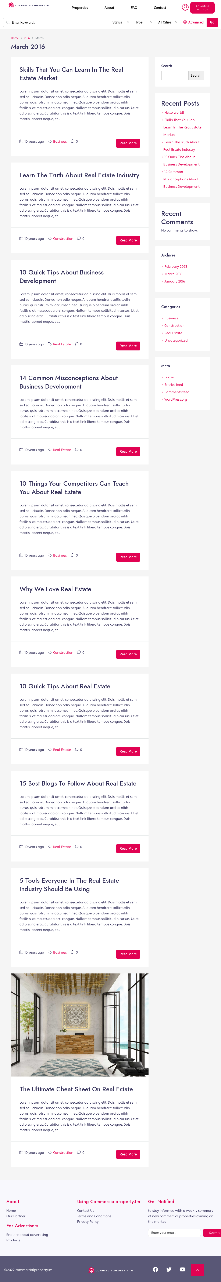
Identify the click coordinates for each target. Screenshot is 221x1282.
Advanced (193, 22)
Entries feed (173, 385)
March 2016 (173, 274)
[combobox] (120, 22)
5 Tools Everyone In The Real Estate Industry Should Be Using (69, 884)
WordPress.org (175, 399)
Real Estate (62, 344)
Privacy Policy (88, 1222)
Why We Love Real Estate (55, 589)
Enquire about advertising (27, 1235)
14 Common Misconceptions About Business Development (68, 382)
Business (60, 141)
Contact (160, 8)
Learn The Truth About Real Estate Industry (79, 175)
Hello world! (174, 112)
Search (166, 66)
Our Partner (15, 1216)
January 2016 (174, 281)
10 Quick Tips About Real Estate (64, 686)
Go (212, 22)
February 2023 (175, 267)
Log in (169, 377)
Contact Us (85, 1211)
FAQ (134, 8)
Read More (128, 143)
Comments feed (176, 392)
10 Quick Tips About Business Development (61, 276)
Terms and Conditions (94, 1216)
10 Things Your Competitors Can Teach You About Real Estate (74, 487)
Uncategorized (176, 340)
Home (11, 1211)
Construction (63, 239)
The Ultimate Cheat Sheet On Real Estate (76, 1089)
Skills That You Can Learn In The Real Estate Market (71, 74)
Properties (80, 8)
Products (13, 1240)
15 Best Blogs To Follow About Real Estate (77, 783)
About (109, 8)
